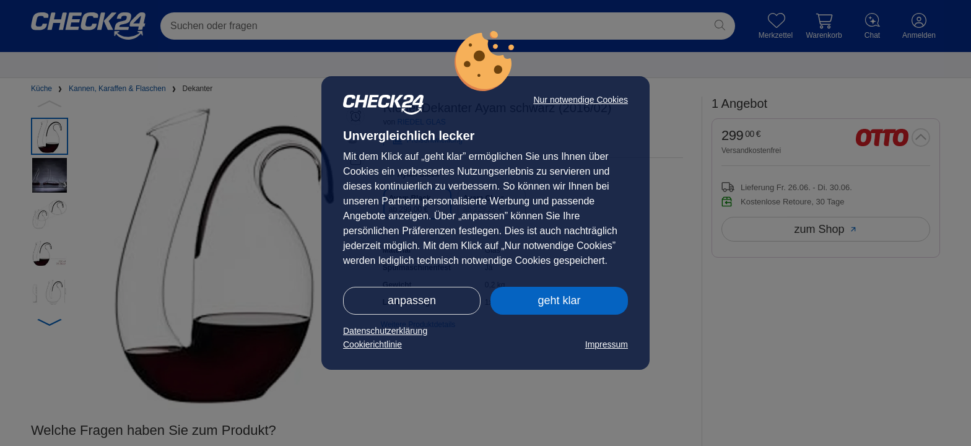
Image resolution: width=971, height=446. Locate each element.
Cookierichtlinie (372, 344)
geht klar (559, 300)
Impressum (606, 344)
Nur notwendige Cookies (580, 100)
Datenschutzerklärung (385, 331)
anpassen (412, 300)
